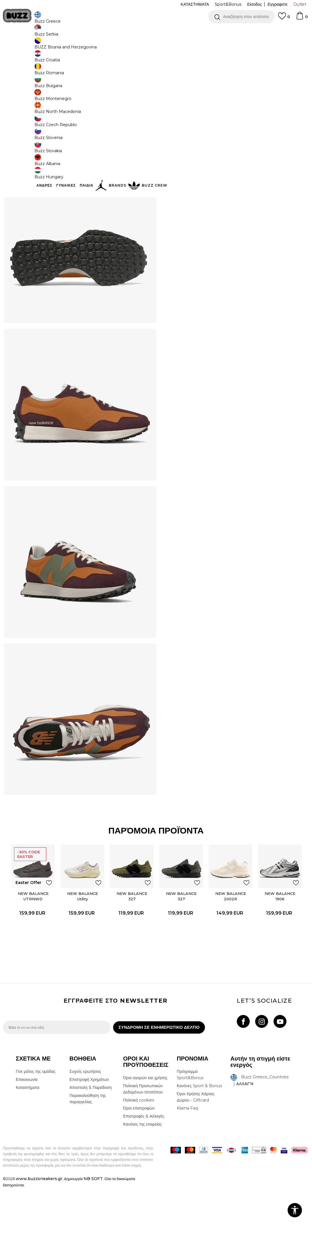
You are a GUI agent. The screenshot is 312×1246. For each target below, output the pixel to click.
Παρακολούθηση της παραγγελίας (87, 1156)
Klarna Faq (187, 1166)
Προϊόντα (47, 46)
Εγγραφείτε (278, 4)
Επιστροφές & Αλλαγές (143, 1174)
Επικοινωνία (27, 1137)
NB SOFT (93, 1236)
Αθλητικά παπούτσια (94, 46)
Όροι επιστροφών (139, 1166)
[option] (156, 31)
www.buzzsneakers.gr (39, 1236)
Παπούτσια (66, 46)
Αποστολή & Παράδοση (90, 1145)
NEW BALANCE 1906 (280, 951)
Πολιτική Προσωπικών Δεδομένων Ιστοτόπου (143, 1147)
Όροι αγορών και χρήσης (145, 1135)
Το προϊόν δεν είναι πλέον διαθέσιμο (212, 141)
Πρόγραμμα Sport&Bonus (190, 1132)
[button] (241, 16)
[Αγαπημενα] (284, 18)
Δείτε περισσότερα (206, 32)
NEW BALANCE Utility (81, 951)
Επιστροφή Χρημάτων (89, 1137)
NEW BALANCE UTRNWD (32, 951)
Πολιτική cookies (138, 1158)
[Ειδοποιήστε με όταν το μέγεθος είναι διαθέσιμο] (176, 95)
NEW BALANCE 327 (131, 951)
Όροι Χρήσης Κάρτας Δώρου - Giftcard (195, 1155)
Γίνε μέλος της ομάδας (35, 1129)
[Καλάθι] (302, 18)
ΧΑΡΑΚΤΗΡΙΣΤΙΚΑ (234, 162)
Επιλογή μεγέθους (184, 85)
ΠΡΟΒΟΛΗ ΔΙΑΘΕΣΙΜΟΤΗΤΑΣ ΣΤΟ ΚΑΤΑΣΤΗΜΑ (234, 180)
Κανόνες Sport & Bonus (199, 1143)
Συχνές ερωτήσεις (85, 1129)
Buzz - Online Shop (19, 46)
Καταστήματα (27, 1145)
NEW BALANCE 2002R (230, 951)
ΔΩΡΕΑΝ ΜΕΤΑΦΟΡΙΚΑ (109, 31)
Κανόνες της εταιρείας (142, 1182)
